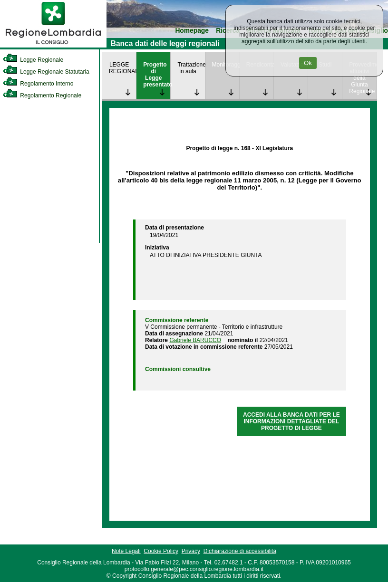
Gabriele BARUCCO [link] (195, 340)
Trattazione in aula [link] (190, 68)
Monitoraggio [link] (225, 64)
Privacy (191, 551)
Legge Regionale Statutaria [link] (46, 71)
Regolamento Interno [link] (38, 83)
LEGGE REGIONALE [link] (122, 68)
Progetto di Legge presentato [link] (156, 74)
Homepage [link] (192, 30)
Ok (308, 63)
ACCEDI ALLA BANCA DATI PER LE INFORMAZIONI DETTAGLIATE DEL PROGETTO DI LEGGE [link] (291, 421)
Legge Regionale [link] (33, 60)
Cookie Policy (161, 551)
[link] (53, 45)
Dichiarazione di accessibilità (240, 551)
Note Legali (126, 551)
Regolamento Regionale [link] (42, 95)
